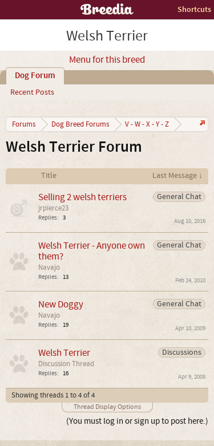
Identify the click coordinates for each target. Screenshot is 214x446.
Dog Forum (35, 76)
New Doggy (60, 304)
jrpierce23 (53, 208)
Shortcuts (194, 9)
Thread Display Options (107, 407)
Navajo (49, 267)
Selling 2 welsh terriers (82, 197)
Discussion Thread (66, 363)
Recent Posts (32, 92)
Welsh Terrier (64, 352)
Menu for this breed (107, 60)
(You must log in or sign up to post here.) (137, 421)
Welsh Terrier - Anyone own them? (91, 251)
